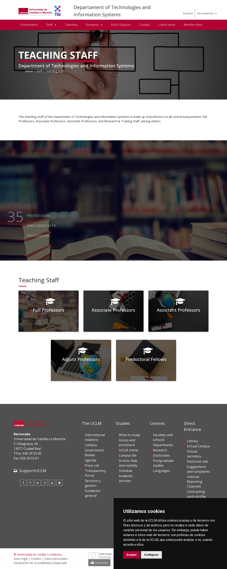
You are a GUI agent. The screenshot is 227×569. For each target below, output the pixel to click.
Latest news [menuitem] (167, 25)
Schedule (125, 470)
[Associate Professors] (113, 311)
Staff (39, 71)
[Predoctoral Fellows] (146, 360)
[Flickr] (59, 483)
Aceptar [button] (131, 554)
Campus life (128, 455)
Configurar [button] (151, 554)
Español (188, 13)
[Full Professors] (48, 311)
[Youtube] (52, 483)
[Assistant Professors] (178, 311)
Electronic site (197, 461)
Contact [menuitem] (144, 25)
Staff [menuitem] (49, 25)
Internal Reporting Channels (194, 482)
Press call (92, 465)
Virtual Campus (198, 446)
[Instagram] (45, 483)
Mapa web (60, 563)
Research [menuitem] (93, 25)
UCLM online (128, 450)
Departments (163, 445)
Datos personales (56, 559)
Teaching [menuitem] (71, 25)
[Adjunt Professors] (81, 360)
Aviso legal (21, 559)
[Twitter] (30, 483)
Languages (161, 470)
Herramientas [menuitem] (205, 13)
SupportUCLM (32, 470)
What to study (129, 435)
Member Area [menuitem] (193, 25)
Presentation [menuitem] (29, 25)
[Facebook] (23, 483)
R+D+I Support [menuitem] (121, 25)
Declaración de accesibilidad (32, 563)
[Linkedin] (38, 483)
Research (160, 450)
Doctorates (161, 455)
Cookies (36, 559)
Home (29, 71)
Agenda (90, 460)
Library (192, 441)
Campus (91, 445)
